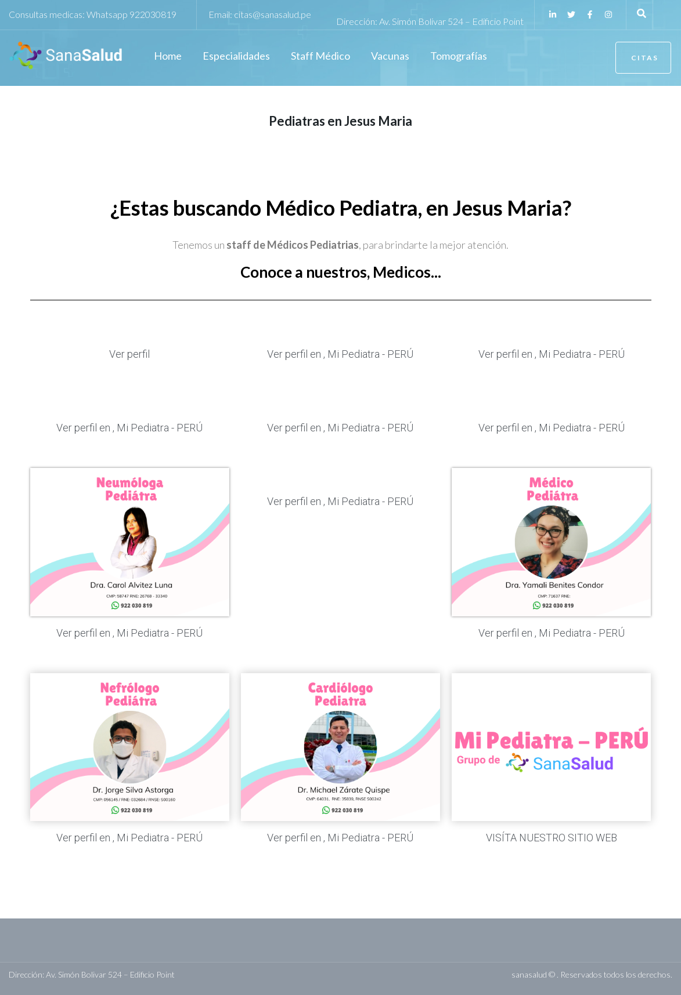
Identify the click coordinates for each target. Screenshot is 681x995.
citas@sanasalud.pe (272, 14)
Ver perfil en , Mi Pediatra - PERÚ (340, 354)
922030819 (152, 14)
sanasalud (529, 974)
